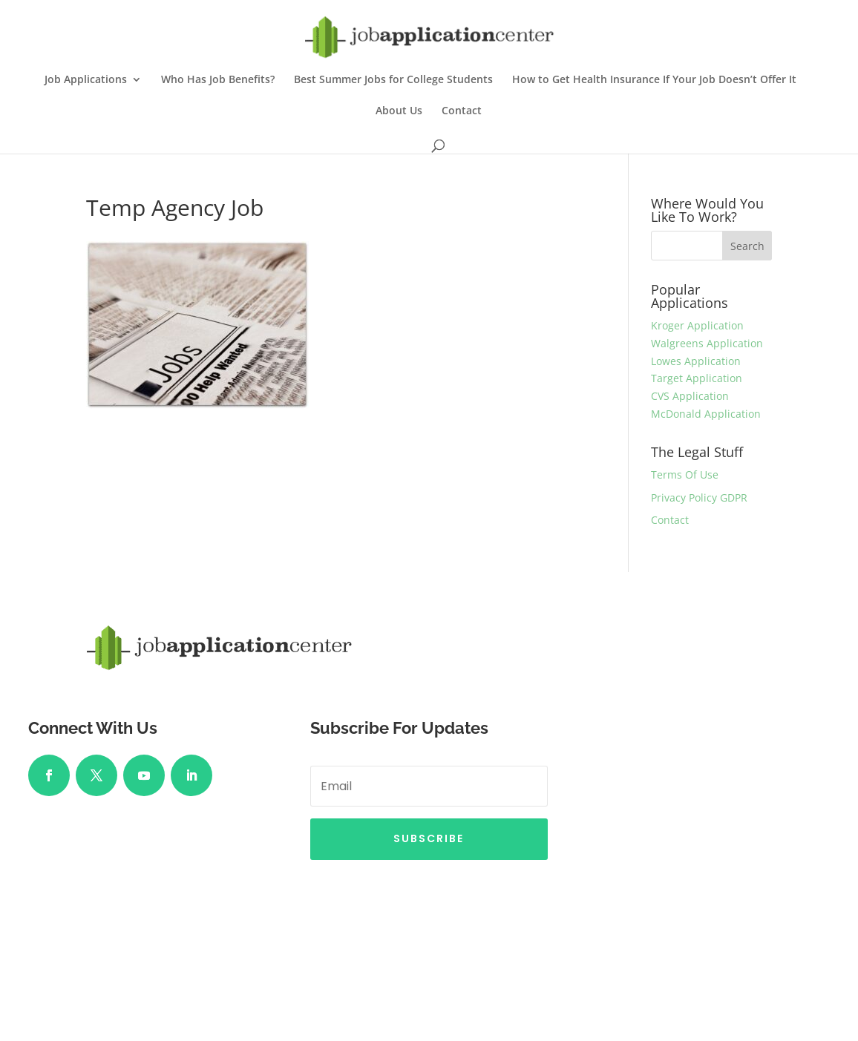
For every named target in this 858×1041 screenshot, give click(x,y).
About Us (399, 111)
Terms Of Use (684, 474)
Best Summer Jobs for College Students (393, 80)
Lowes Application (696, 361)
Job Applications (86, 80)
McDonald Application (706, 414)
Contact (462, 111)
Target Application (696, 378)
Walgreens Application (707, 343)
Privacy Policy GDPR (699, 497)
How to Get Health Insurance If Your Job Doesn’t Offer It (654, 80)
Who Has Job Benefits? (218, 80)
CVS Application (690, 396)
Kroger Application (697, 325)
